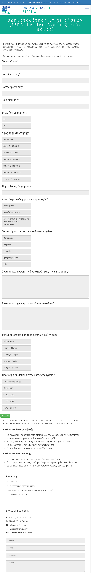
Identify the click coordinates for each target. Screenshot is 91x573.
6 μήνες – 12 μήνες (10, 348)
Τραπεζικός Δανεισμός (11, 212)
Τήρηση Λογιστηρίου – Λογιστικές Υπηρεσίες (21, 486)
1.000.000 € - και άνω (11, 179)
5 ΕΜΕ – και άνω (9, 408)
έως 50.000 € (8, 139)
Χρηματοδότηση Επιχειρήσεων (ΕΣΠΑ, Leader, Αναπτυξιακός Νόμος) (30, 490)
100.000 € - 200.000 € (11, 153)
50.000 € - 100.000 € (11, 146)
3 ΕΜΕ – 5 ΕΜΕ (8, 401)
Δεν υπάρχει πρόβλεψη (12, 381)
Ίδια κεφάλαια (8, 206)
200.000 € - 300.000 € (11, 159)
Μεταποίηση (8, 238)
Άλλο (5, 264)
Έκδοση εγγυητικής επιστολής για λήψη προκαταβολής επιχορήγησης (16, 221)
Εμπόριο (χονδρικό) (10, 258)
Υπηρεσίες (7, 251)
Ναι (4, 119)
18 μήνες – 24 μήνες (11, 361)
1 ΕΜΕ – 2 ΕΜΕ (8, 395)
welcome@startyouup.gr (40, 2)
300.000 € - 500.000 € (11, 166)
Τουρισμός (7, 244)
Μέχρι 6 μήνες (8, 341)
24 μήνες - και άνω (10, 368)
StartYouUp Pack (13, 482)
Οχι (4, 126)
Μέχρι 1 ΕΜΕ (8, 388)
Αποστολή (5, 416)
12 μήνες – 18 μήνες (10, 354)
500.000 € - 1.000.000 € (12, 172)
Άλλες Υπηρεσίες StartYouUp (17, 495)
